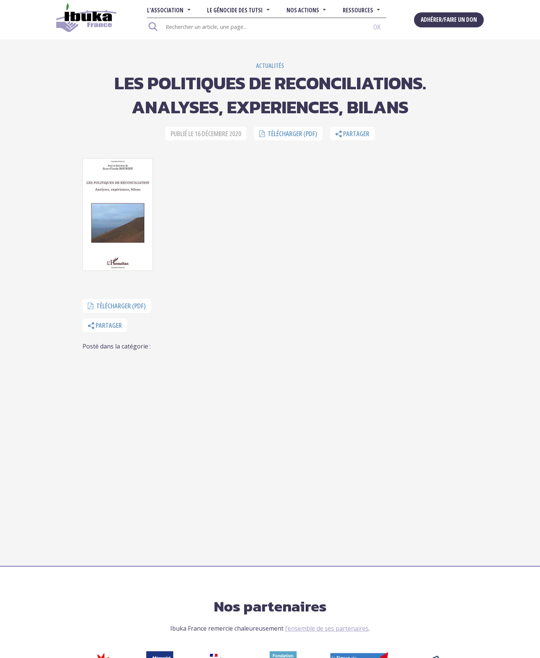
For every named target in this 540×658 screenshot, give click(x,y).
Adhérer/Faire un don (449, 19)
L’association (165, 10)
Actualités (270, 66)
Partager (352, 133)
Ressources (358, 10)
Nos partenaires (270, 606)
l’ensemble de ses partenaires (327, 628)
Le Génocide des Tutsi (234, 10)
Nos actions (302, 10)
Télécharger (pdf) (288, 133)
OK (377, 27)
